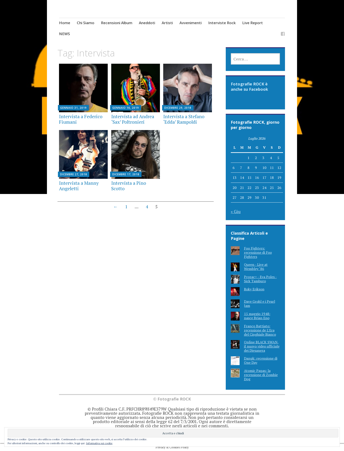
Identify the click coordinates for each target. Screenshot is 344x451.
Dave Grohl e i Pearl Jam (259, 303)
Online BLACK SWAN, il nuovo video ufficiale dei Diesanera (262, 346)
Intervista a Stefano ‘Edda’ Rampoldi (183, 119)
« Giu (236, 211)
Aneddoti (147, 22)
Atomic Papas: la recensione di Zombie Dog (261, 374)
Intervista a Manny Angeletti (79, 186)
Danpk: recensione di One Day (260, 360)
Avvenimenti (190, 22)
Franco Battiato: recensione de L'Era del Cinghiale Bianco (260, 330)
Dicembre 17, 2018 (125, 174)
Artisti (167, 22)
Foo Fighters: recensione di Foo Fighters (258, 252)
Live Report (252, 22)
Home (64, 22)
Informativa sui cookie (99, 443)
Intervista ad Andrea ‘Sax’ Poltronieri (132, 119)
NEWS (64, 33)
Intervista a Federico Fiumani (80, 119)
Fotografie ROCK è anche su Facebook (249, 86)
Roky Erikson (254, 289)
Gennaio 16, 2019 (125, 108)
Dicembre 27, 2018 (73, 174)
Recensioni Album (116, 22)
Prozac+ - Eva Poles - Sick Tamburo (260, 278)
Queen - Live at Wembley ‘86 (256, 266)
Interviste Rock (222, 22)
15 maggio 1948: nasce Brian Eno (257, 315)
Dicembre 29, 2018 (177, 108)
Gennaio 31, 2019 (73, 108)
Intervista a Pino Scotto (128, 186)
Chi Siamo (85, 22)
